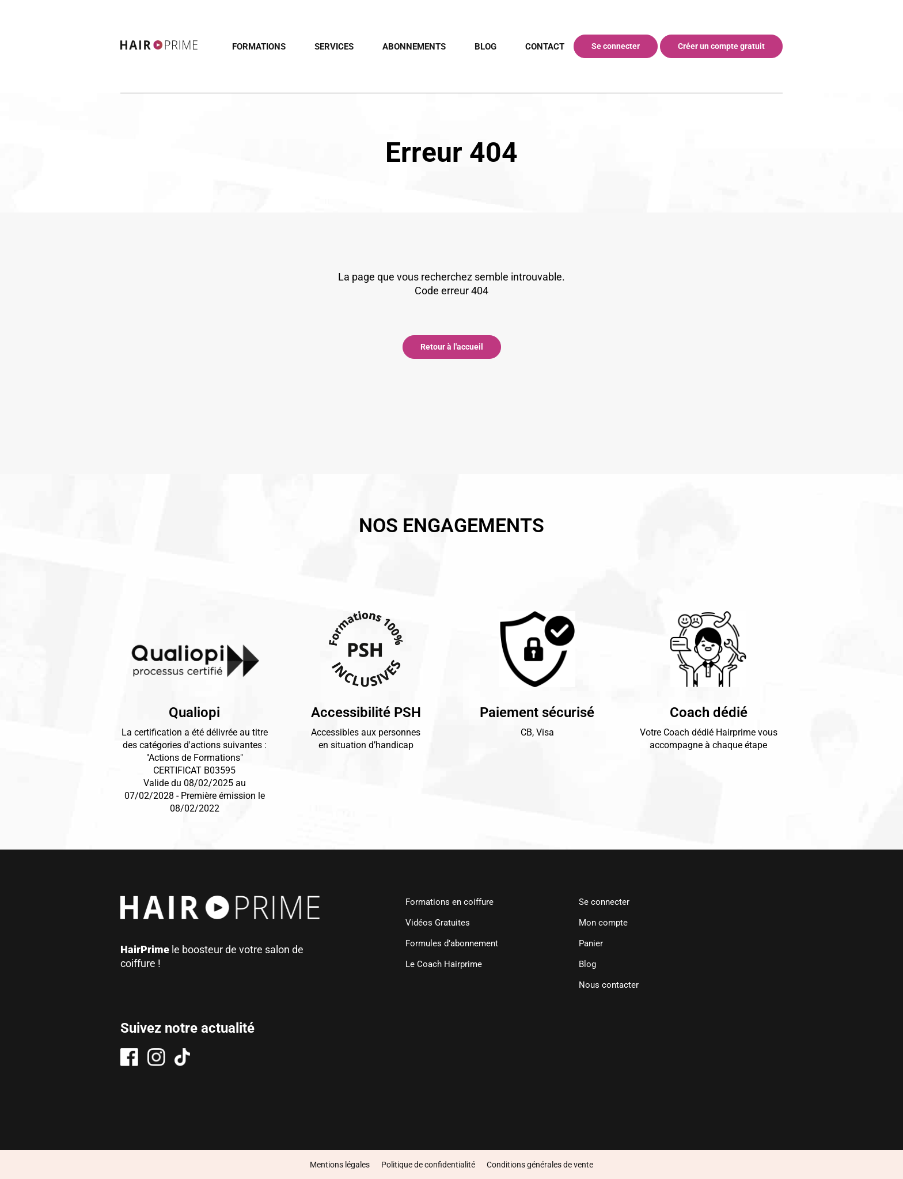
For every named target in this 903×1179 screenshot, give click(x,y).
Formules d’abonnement (452, 943)
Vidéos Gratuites (436, 922)
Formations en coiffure (449, 901)
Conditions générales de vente (540, 1164)
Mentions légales (340, 1164)
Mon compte (607, 922)
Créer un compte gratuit (721, 46)
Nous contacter (612, 984)
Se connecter (615, 46)
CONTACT (543, 46)
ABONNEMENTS (408, 46)
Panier (595, 943)
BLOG (482, 46)
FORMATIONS (246, 46)
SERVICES (325, 46)
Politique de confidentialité (428, 1164)
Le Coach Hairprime (443, 963)
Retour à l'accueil (451, 346)
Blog (591, 963)
